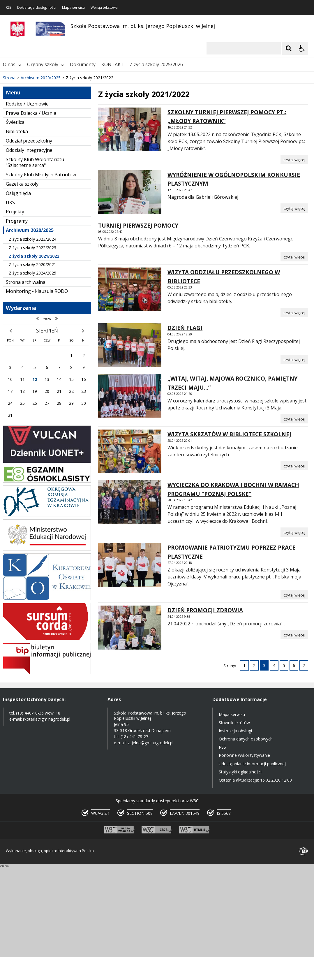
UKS (10, 292)
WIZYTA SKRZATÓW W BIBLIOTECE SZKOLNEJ (229, 524)
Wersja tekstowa (104, 7)
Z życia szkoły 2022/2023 (32, 337)
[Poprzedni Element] (27, 136)
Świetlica (15, 212)
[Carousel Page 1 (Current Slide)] (56, 136)
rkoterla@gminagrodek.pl (46, 809)
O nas (12, 154)
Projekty (15, 302)
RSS (8, 7)
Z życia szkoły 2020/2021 (32, 355)
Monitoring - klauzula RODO (37, 381)
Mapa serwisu (73, 7)
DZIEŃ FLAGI (184, 418)
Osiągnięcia (18, 283)
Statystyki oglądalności (240, 862)
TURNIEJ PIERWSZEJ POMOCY (138, 315)
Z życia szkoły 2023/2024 (32, 329)
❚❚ (12, 136)
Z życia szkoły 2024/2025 (32, 363)
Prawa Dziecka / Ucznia (31, 203)
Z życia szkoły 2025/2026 (156, 154)
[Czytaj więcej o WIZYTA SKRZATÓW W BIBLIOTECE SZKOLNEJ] (294, 555)
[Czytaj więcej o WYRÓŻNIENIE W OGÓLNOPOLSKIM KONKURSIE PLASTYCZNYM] (294, 298)
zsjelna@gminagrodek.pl (150, 833)
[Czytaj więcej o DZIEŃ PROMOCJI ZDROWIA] (294, 724)
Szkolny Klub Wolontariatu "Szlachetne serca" (35, 252)
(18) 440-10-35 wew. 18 (38, 803)
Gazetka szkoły (22, 274)
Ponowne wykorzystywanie (244, 845)
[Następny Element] (42, 136)
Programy (17, 311)
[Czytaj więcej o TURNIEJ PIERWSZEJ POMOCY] (294, 347)
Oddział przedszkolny (29, 231)
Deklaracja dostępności (36, 7)
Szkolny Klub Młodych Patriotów (41, 264)
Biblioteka (17, 221)
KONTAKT (112, 154)
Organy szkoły (45, 154)
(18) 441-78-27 (134, 827)
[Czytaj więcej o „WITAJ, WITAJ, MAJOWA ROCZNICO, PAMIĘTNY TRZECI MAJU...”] (294, 509)
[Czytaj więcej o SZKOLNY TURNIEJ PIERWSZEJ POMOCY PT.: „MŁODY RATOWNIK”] (294, 249)
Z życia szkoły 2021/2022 (34, 346)
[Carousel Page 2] (62, 136)
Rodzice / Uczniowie (27, 194)
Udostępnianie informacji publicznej (252, 853)
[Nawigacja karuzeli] (35, 136)
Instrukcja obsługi (235, 821)
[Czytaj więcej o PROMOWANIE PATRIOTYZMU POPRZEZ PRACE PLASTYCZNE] (294, 685)
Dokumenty (83, 154)
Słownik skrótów (234, 812)
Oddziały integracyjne (29, 240)
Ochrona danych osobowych (246, 829)
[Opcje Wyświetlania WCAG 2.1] (301, 48)
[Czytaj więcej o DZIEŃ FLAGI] (294, 449)
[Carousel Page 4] (73, 136)
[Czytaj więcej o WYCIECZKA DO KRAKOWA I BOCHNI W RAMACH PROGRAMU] (294, 622)
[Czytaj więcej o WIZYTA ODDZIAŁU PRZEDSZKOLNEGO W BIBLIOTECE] (294, 402)
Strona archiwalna (25, 372)
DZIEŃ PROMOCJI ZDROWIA (205, 700)
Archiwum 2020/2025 (30, 320)
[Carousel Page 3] (67, 136)
